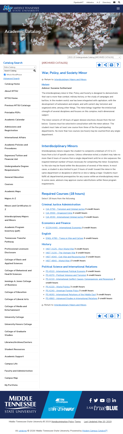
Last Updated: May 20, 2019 (98, 423)
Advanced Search (11, 79)
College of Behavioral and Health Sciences (18, 273)
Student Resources (15, 350)
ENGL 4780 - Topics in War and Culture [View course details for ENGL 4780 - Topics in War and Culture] (64, 239)
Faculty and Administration (19, 372)
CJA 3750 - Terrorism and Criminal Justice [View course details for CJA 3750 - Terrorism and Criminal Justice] (65, 210)
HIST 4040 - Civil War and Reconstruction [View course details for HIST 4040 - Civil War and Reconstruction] (66, 258)
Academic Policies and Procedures (16, 148)
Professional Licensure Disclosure (16, 252)
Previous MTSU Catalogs (18, 106)
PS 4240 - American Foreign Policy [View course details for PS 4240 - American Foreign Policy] (62, 292)
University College (14, 318)
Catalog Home (12, 85)
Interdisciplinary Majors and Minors (17, 219)
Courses (9, 185)
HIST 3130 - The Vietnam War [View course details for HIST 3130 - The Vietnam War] (60, 254)
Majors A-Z (10, 200)
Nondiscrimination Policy (62, 423)
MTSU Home (11, 99)
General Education (14, 178)
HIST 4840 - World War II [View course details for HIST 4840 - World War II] (58, 262)
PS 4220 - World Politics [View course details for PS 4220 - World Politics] (58, 288)
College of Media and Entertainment (16, 309)
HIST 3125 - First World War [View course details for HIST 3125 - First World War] (60, 250)
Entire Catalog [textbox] (9, 68)
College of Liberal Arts (17, 300)
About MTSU (11, 92)
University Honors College (18, 325)
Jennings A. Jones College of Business (18, 284)
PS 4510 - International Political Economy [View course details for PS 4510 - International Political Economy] (66, 272)
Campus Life (11, 365)
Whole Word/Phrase (14, 76)
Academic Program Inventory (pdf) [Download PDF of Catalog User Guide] (14, 230)
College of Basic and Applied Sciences (15, 263)
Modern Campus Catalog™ (94, 432)
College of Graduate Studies (15, 334)
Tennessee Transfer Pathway (15, 241)
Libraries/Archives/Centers (18, 343)
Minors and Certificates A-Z (18, 209)
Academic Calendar (15, 121)
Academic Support (14, 357)
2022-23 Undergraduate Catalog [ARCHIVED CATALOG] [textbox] (91, 58)
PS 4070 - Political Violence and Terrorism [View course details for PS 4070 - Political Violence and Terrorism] (66, 276)
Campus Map (11, 379)
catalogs (23, 432)
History (45, 85)
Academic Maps (13, 192)
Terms (78, 423)
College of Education (15, 293)
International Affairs (15, 139)
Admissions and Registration (13, 130)
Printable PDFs (12, 113)
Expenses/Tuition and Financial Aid (16, 159)
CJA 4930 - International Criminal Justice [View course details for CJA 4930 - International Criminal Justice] (65, 218)
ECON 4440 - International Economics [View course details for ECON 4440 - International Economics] (64, 229)
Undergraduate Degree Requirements (17, 169)
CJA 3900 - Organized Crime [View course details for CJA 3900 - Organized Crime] (59, 214)
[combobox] (94, 58)
